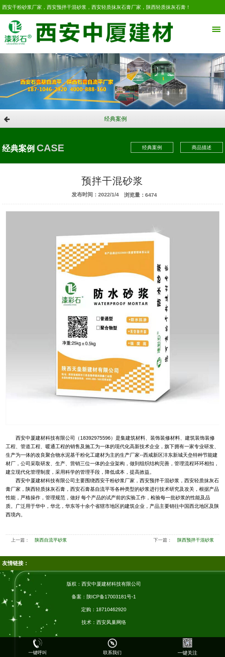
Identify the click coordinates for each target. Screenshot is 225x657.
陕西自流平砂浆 (51, 540)
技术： (88, 622)
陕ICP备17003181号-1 (111, 596)
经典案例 (115, 119)
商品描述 (202, 147)
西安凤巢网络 (111, 622)
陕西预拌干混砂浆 (195, 540)
